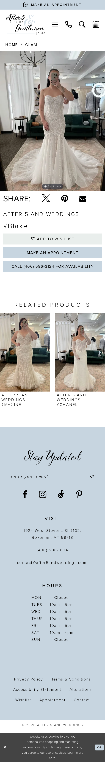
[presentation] (25, 352)
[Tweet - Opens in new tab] (46, 198)
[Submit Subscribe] (90, 477)
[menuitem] (55, 24)
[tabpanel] (52, 121)
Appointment (52, 700)
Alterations (81, 689)
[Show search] (82, 24)
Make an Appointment (52, 253)
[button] (55, 24)
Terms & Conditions (71, 679)
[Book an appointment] (52, 5)
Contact (82, 700)
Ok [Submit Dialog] (99, 747)
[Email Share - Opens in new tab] (82, 199)
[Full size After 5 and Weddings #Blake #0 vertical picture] (52, 121)
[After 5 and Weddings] (26, 24)
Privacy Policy (28, 679)
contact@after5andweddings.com (52, 562)
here (52, 758)
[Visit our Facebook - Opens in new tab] (25, 495)
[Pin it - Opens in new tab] (64, 199)
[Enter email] (52, 477)
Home (11, 45)
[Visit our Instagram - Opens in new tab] (43, 494)
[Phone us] (68, 24)
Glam (31, 45)
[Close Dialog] (5, 747)
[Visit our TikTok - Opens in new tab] (61, 494)
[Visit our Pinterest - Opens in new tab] (79, 495)
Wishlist (23, 700)
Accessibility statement (37, 689)
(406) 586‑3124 (52, 550)
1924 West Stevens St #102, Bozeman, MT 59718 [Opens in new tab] (52, 534)
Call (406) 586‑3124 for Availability (53, 266)
